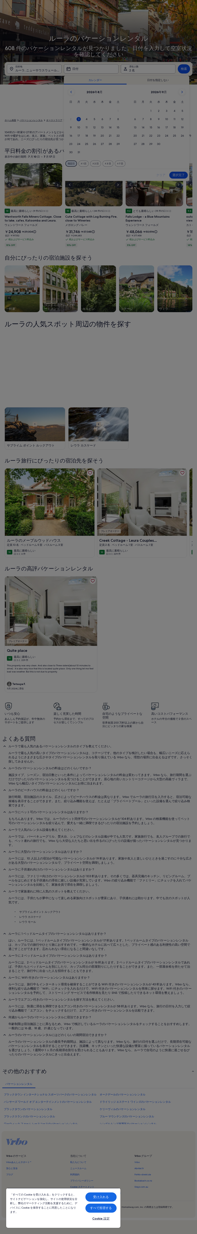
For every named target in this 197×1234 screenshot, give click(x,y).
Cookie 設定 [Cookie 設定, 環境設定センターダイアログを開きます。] (101, 1218)
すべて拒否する (101, 1208)
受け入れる (101, 1197)
